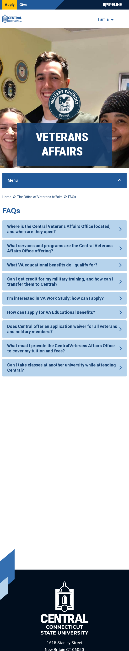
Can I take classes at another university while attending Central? (61, 367)
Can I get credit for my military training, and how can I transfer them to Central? (60, 281)
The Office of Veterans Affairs (40, 197)
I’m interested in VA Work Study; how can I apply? (55, 298)
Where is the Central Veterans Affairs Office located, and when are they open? (59, 229)
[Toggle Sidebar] (64, 180)
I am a (103, 19)
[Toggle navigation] (124, 19)
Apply (10, 4)
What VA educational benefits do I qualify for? (52, 264)
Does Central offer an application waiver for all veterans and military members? (62, 329)
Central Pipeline (113, 5)
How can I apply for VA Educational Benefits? (51, 312)
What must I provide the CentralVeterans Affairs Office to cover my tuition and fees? (61, 348)
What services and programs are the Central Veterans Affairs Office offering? (60, 248)
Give (23, 4)
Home (6, 197)
